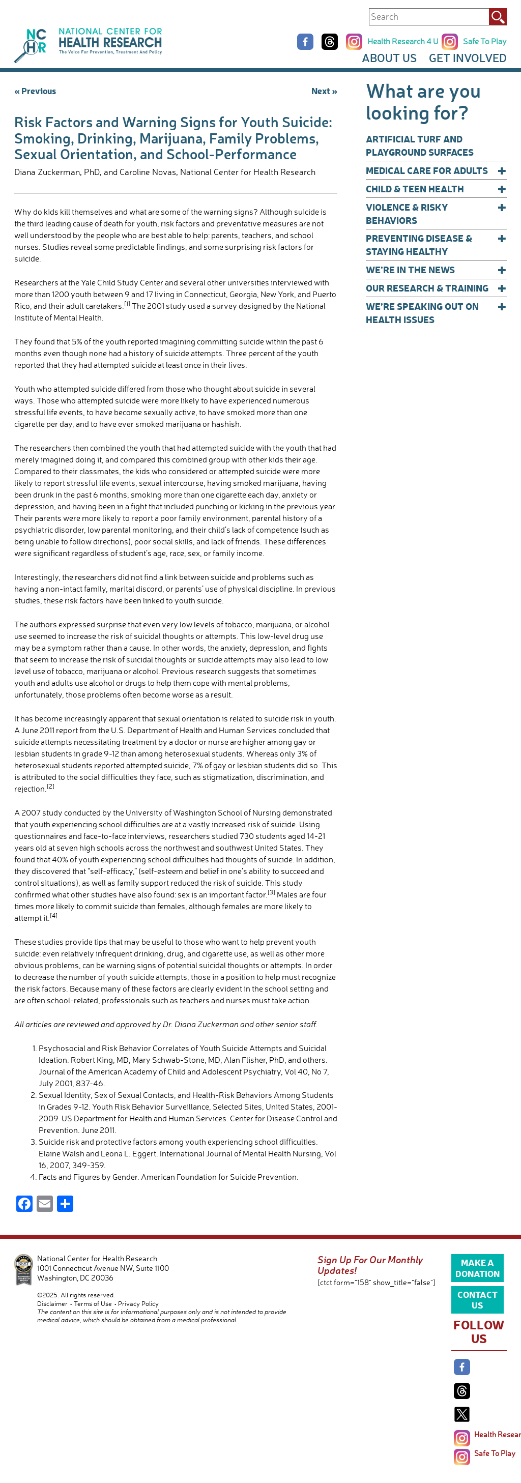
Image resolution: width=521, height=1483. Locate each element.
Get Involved (468, 57)
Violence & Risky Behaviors (436, 213)
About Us (389, 57)
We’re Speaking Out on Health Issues (436, 313)
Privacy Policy (138, 1303)
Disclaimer (52, 1303)
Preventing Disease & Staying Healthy (436, 244)
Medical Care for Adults (436, 170)
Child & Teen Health (436, 188)
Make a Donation (477, 1267)
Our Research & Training (436, 288)
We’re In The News (436, 269)
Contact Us (477, 1299)
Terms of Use (93, 1303)
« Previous (35, 90)
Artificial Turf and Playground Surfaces (420, 145)
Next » (324, 90)
